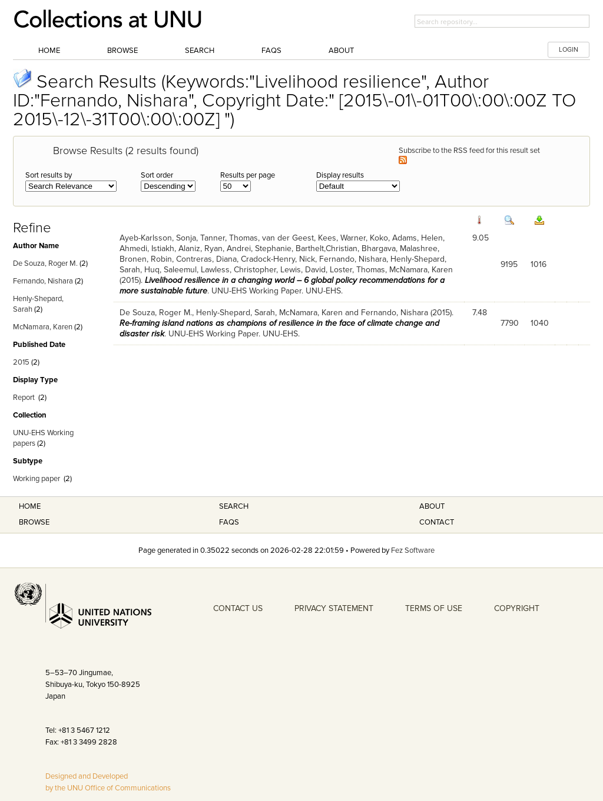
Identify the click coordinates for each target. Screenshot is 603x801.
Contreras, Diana (206, 259)
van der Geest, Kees (299, 238)
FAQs (271, 50)
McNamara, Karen (42, 327)
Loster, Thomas (357, 270)
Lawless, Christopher (238, 270)
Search (199, 50)
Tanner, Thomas (229, 238)
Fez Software (413, 550)
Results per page (247, 175)
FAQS (229, 522)
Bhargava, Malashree (400, 248)
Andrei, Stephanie (259, 248)
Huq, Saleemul (170, 270)
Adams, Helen (417, 238)
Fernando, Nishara (43, 281)
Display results (340, 175)
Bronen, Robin (146, 259)
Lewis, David (303, 270)
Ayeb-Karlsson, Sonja (158, 238)
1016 (538, 264)
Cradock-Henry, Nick (278, 259)
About (341, 50)
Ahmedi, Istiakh (147, 248)
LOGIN (568, 50)
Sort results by (48, 175)
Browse (122, 50)
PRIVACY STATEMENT (333, 608)
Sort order (157, 175)
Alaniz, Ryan (200, 248)
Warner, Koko (364, 238)
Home (49, 50)
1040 (540, 323)
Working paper (36, 478)
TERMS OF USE (433, 608)
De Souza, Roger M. (45, 263)
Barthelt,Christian (326, 248)
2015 (21, 362)
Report (24, 397)
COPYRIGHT (516, 608)
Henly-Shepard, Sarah (235, 313)
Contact (436, 522)
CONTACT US (238, 608)
